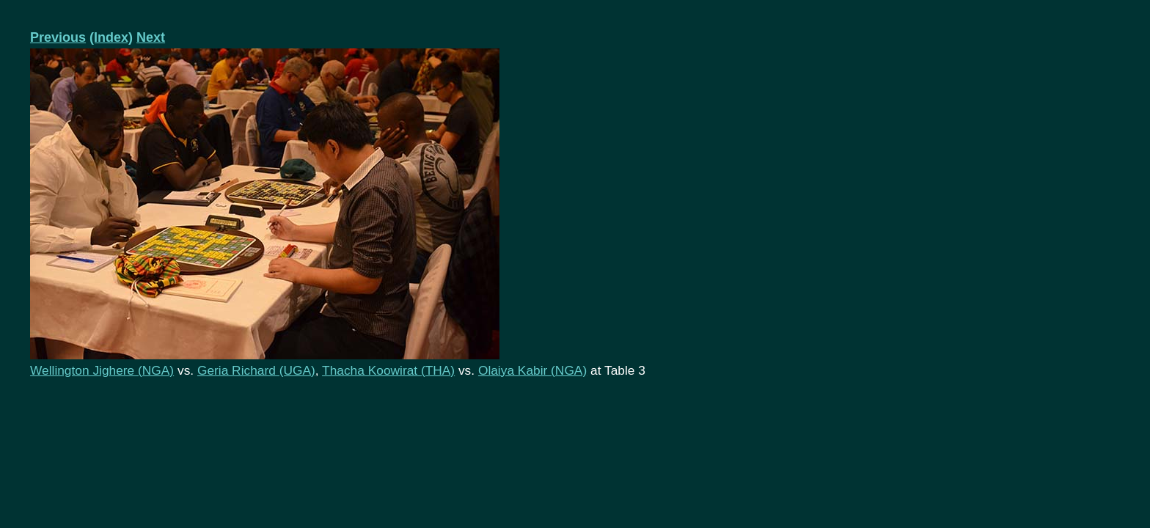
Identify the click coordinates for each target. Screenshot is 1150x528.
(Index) (111, 37)
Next (150, 37)
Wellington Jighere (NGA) (102, 370)
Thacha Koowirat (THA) (388, 370)
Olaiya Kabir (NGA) (532, 370)
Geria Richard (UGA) (256, 370)
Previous (58, 37)
